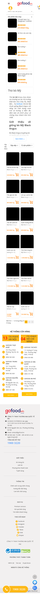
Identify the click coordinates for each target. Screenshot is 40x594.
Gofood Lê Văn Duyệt (29, 363)
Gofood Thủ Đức (30, 347)
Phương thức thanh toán (20, 468)
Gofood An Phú (30, 379)
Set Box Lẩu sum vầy (24, 33)
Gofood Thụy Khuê (11, 346)
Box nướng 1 (22, 47)
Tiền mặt (18, 561)
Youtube (20, 527)
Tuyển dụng (20, 471)
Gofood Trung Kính (11, 363)
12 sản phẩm (26, 145)
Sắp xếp (14, 145)
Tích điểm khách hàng (20, 512)
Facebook (20, 521)
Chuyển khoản (27, 561)
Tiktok (20, 530)
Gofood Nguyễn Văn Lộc (12, 379)
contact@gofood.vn (18, 432)
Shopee (20, 535)
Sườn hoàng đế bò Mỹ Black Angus (25, 75)
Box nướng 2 (22, 60)
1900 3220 (13, 443)
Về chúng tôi (20, 462)
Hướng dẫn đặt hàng (20, 489)
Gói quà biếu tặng (20, 509)
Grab (20, 532)
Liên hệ (20, 465)
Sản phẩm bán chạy (20, 17)
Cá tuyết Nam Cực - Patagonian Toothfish (25, 20)
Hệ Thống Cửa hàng (20, 331)
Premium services (20, 506)
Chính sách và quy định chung (20, 486)
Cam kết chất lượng (20, 491)
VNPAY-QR (11, 561)
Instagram (20, 524)
